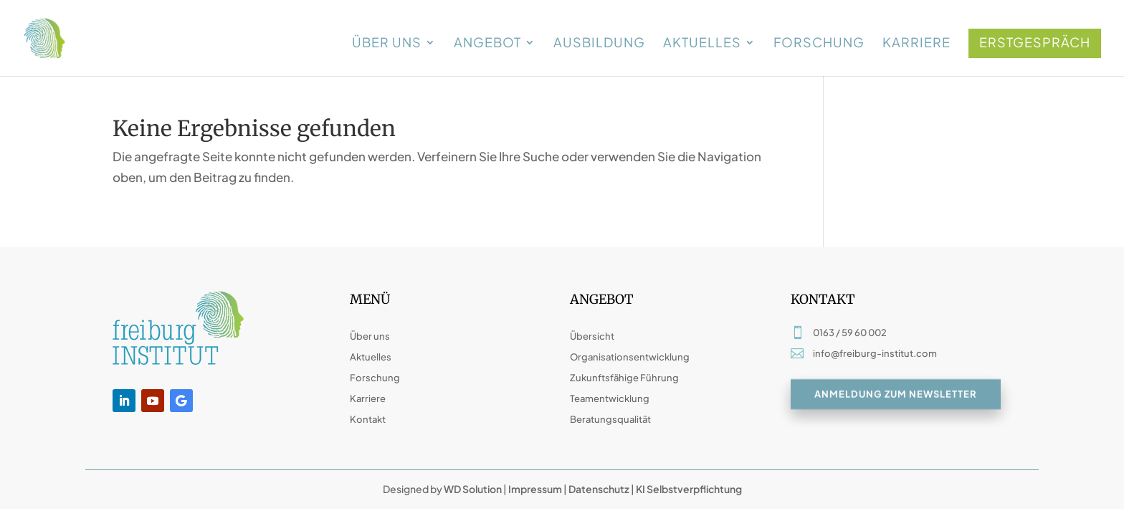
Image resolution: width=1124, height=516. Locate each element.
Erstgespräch (1034, 42)
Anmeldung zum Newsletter (895, 395)
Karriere (916, 43)
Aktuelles (702, 43)
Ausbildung (599, 43)
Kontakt (368, 419)
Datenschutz (598, 488)
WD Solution (473, 488)
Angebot (487, 43)
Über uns (387, 43)
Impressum (535, 488)
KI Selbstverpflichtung (688, 488)
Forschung (819, 43)
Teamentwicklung (609, 398)
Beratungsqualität (610, 419)
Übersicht (592, 336)
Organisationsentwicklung (630, 357)
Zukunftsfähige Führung (624, 377)
